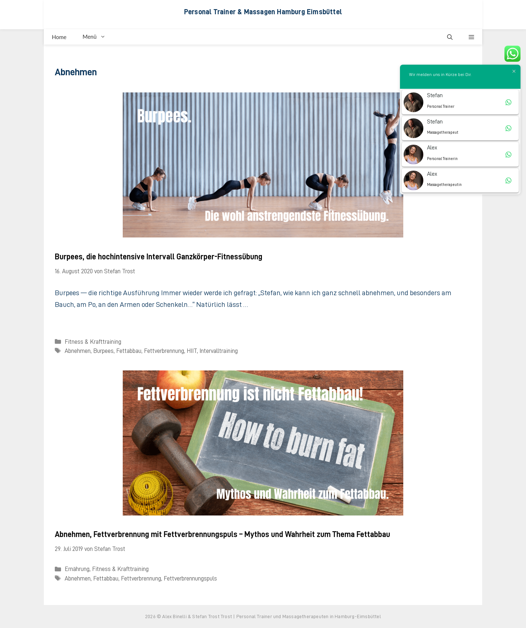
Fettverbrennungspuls (190, 578)
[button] (450, 37)
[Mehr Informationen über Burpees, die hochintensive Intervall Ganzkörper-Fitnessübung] (62, 320)
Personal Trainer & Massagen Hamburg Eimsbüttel (263, 11)
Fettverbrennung (164, 351)
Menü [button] (98, 37)
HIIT (192, 351)
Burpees (103, 351)
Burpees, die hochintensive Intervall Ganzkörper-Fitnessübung (158, 257)
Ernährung (77, 569)
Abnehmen (78, 351)
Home (59, 37)
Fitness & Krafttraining (93, 342)
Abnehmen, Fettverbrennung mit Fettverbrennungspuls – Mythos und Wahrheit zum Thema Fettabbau (222, 534)
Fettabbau (128, 351)
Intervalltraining (218, 351)
